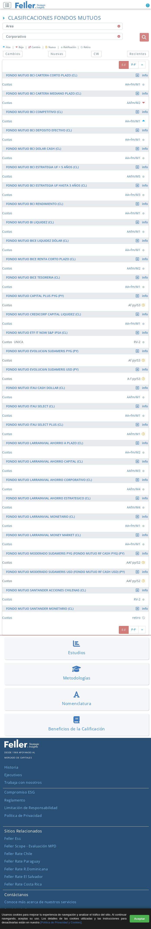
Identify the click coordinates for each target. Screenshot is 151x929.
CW (96, 54)
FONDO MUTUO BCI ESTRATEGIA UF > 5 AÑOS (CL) (77, 167)
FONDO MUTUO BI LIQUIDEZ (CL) (77, 222)
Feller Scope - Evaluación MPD (30, 846)
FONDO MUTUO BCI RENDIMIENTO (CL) (77, 204)
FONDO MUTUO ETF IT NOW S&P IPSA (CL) (77, 333)
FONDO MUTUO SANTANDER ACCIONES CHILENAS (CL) (77, 590)
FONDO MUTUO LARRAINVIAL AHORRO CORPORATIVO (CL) (77, 480)
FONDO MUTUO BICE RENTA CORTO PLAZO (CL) (77, 259)
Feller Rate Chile (18, 853)
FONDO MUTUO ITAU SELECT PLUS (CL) (77, 425)
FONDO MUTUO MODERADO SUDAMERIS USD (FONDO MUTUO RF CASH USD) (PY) (77, 572)
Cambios (12, 54)
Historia (11, 767)
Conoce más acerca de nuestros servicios (40, 902)
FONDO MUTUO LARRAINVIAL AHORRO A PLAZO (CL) (77, 443)
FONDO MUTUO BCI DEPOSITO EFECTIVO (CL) (77, 130)
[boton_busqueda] (144, 37)
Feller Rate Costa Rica (23, 884)
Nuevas (57, 54)
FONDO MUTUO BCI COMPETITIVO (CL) (77, 112)
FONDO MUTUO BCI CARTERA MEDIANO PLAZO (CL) (77, 93)
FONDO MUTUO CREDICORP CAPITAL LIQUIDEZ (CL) (77, 314)
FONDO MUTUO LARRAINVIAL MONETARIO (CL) (77, 516)
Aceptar (139, 918)
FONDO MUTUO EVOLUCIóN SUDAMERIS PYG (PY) (77, 351)
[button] (8, 5)
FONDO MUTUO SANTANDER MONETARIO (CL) (77, 608)
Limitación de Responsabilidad (31, 807)
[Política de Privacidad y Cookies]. (61, 922)
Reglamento (14, 800)
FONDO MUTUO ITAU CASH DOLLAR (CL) (77, 388)
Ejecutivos (13, 775)
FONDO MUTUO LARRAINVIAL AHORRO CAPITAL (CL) (77, 461)
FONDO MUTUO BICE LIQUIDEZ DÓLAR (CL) (77, 241)
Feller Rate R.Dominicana (26, 869)
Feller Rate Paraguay (22, 861)
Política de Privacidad (23, 815)
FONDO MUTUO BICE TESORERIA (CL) (77, 277)
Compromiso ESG (19, 792)
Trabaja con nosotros (23, 782)
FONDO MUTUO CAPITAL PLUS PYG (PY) (77, 296)
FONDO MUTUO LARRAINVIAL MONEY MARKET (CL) (77, 535)
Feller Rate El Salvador (23, 876)
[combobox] (63, 26)
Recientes (137, 54)
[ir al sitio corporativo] (21, 746)
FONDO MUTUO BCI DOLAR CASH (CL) (77, 149)
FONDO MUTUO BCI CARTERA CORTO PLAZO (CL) (77, 75)
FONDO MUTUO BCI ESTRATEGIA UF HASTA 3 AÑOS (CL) (77, 185)
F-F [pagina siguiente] (133, 64)
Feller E (12, 838)
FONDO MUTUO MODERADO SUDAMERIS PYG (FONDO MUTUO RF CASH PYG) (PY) (77, 553)
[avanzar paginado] (142, 65)
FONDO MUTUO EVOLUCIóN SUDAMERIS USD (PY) (77, 369)
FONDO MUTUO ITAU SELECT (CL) (77, 406)
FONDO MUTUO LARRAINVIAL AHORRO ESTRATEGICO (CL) (77, 498)
